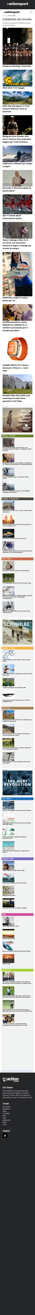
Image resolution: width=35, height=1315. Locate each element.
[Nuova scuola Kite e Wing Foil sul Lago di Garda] (17, 946)
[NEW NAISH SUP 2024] (17, 890)
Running (6, 1109)
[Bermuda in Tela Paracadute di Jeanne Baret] (17, 565)
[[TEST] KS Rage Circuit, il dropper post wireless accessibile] (17, 756)
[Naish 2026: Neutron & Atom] (17, 921)
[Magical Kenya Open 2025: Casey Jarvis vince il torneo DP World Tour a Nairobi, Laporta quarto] (17, 990)
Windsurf (6, 1120)
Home (4, 16)
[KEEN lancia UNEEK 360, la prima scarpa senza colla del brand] (17, 605)
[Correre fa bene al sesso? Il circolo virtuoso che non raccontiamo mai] (17, 519)
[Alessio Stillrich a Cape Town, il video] (17, 865)
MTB (4, 1116)
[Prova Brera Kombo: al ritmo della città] (17, 682)
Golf (4, 1125)
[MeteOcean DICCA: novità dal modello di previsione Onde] (17, 831)
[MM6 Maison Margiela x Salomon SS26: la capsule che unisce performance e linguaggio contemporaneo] (17, 590)
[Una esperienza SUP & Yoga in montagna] (17, 902)
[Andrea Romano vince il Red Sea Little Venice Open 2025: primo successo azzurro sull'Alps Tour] (17, 1004)
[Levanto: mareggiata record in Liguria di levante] (17, 805)
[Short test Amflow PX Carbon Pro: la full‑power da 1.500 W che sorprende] (17, 714)
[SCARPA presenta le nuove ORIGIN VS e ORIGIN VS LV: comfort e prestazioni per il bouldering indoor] (17, 457)
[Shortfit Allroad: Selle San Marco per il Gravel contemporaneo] (17, 695)
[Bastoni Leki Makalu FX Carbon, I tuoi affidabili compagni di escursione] (17, 485)
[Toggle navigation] (31, 12)
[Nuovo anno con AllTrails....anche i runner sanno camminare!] (17, 505)
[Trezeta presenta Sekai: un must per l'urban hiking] (17, 471)
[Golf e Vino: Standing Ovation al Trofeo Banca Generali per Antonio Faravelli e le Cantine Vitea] (17, 976)
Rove (4, 1111)
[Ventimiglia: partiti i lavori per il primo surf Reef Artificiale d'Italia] (17, 817)
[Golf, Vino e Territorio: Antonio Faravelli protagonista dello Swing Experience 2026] (17, 1018)
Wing (5, 1122)
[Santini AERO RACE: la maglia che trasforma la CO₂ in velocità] (17, 668)
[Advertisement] (17, 1052)
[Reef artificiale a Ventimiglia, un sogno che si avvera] (17, 845)
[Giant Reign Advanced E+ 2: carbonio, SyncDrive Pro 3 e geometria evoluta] (17, 742)
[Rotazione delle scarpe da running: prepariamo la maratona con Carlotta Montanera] (17, 545)
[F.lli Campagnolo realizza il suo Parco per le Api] (17, 577)
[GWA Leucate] (17, 958)
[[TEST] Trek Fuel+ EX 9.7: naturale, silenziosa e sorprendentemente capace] (17, 728)
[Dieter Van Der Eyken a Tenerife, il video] (17, 877)
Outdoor (6, 1107)
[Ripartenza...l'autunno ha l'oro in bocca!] (17, 533)
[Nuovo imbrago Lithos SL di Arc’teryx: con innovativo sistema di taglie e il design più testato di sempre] (17, 442)
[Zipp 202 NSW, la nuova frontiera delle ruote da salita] (17, 654)
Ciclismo (6, 1114)
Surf (4, 1118)
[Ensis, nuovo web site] (17, 933)
